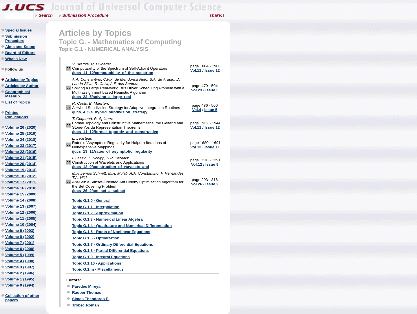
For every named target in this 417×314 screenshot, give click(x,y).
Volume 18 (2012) (20, 176)
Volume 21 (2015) (20, 158)
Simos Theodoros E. (90, 299)
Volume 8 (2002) (19, 236)
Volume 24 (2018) (20, 139)
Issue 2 (211, 184)
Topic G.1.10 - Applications (96, 263)
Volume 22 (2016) (20, 151)
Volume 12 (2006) (20, 212)
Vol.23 (196, 90)
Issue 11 (212, 147)
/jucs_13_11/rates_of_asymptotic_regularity (112, 151)
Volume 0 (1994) (19, 285)
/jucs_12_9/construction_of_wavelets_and (110, 167)
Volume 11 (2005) (20, 218)
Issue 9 (211, 164)
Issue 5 (211, 90)
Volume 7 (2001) (19, 243)
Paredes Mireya (86, 286)
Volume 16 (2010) (20, 188)
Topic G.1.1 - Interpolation (95, 207)
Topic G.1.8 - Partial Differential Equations (110, 250)
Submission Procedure (85, 15)
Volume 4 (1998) (19, 261)
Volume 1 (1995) (19, 279)
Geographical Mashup (17, 94)
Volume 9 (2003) (19, 230)
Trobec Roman (85, 305)
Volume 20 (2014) (20, 164)
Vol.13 (195, 147)
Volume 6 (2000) (19, 249)
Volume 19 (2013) (20, 170)
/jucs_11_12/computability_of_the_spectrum (112, 73)
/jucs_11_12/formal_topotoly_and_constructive (115, 132)
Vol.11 (195, 70)
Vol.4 (196, 110)
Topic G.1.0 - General (91, 200)
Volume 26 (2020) (20, 127)
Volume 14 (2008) (20, 200)
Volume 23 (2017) (20, 145)
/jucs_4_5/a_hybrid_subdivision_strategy (109, 112)
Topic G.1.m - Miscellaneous (98, 269)
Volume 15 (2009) (20, 194)
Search (46, 15)
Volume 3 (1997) (19, 267)
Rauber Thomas (86, 292)
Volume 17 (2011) (20, 182)
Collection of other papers (22, 297)
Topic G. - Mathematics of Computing (120, 42)
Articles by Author (22, 86)
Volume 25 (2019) (20, 133)
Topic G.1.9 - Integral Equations (101, 257)
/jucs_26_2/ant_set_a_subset (98, 191)
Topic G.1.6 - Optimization (95, 238)
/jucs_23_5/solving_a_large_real (101, 97)
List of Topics (17, 102)
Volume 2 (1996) (19, 273)
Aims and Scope (20, 47)
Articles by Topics (21, 79)
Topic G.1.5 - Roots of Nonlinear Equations (111, 232)
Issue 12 (212, 70)
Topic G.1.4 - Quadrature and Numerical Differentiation (122, 226)
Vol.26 (196, 184)
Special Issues (18, 30)
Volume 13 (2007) (20, 206)
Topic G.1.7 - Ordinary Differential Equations (112, 244)
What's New (16, 59)
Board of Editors (20, 53)
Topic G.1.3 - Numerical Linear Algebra (107, 219)
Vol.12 (196, 164)
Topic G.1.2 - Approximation (97, 213)
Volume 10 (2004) (20, 224)
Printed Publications (16, 114)
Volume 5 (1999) (19, 255)
